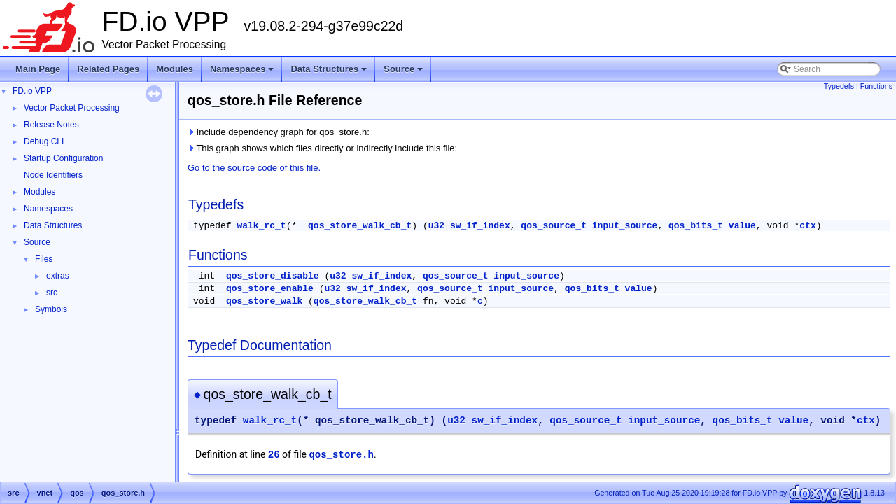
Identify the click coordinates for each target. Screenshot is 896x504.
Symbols (51, 309)
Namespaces (243, 73)
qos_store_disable (272, 276)
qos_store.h (341, 455)
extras (57, 276)
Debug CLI (44, 141)
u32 (436, 225)
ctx (807, 225)
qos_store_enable (270, 289)
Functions (876, 86)
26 (274, 455)
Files (43, 259)
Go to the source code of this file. (254, 167)
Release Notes (51, 125)
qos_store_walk (264, 301)
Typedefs (839, 86)
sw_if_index (480, 225)
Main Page (37, 69)
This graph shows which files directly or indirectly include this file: (322, 148)
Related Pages (108, 69)
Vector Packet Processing (72, 108)
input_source (625, 225)
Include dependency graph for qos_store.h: (279, 132)
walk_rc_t (261, 225)
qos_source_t (554, 225)
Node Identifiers (53, 175)
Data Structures (329, 73)
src (51, 293)
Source (404, 73)
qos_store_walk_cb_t (360, 225)
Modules (174, 69)
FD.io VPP (32, 91)
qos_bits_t (695, 225)
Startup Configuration (63, 158)
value (742, 225)
